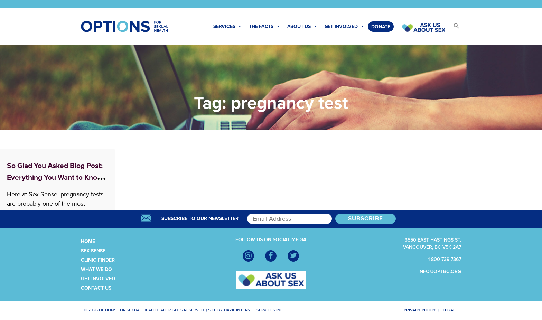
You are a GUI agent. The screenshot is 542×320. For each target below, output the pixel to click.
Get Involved (345, 26)
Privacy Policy (416, 310)
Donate (380, 27)
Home (88, 241)
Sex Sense (93, 251)
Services (227, 26)
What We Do (96, 269)
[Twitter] (293, 256)
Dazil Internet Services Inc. (254, 310)
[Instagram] (248, 256)
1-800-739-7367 (444, 259)
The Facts (264, 26)
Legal (452, 310)
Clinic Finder (98, 260)
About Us (302, 26)
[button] (453, 28)
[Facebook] (271, 256)
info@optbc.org (439, 271)
